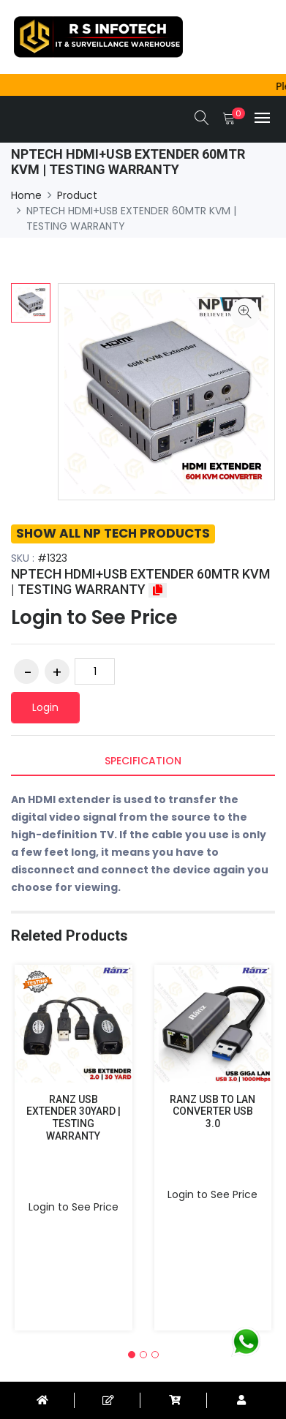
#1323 (52, 558)
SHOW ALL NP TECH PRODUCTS (113, 533)
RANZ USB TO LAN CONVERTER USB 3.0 (212, 1112)
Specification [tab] (143, 760)
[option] (30, 303)
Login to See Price (94, 617)
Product (77, 195)
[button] (132, 1354)
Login (45, 707)
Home (26, 195)
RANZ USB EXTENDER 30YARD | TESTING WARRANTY (73, 1118)
